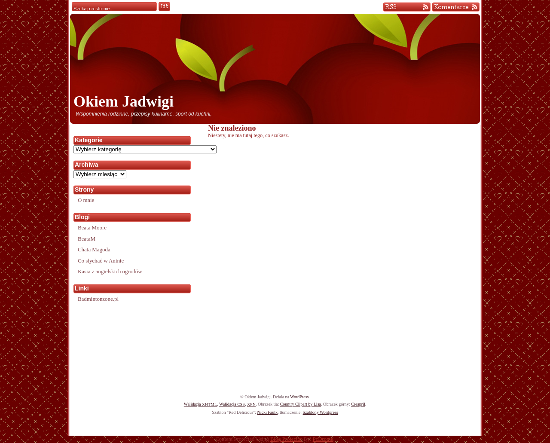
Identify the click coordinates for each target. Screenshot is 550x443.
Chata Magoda (94, 249)
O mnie (86, 200)
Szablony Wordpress (320, 412)
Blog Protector (286, 439)
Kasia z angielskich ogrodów (110, 271)
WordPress (299, 396)
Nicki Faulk (267, 412)
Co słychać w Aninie (101, 260)
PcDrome (323, 439)
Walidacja (200, 404)
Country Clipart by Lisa (300, 404)
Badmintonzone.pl (98, 299)
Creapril (358, 404)
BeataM (86, 238)
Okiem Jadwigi (123, 101)
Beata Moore (92, 227)
